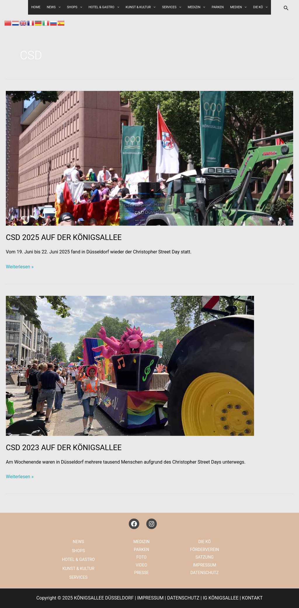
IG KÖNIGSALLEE (221, 598)
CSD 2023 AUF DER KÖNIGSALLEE (64, 447)
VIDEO (141, 565)
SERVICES (171, 7)
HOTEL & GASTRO (103, 7)
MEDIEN (238, 7)
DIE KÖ (260, 7)
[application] (79, 7)
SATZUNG (205, 557)
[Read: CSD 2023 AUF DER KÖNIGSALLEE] (130, 365)
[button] (286, 8)
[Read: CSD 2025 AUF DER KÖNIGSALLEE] (149, 158)
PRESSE (141, 572)
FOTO (141, 557)
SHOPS (74, 7)
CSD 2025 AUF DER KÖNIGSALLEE (64, 237)
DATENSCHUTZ (204, 572)
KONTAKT (252, 598)
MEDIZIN (196, 7)
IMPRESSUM (204, 565)
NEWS (78, 541)
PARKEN (218, 7)
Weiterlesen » (20, 267)
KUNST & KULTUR (141, 7)
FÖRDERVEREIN (204, 549)
